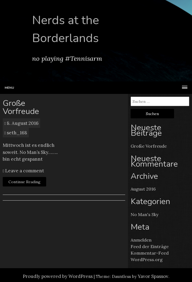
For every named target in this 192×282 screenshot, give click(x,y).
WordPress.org (147, 259)
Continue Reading (24, 181)
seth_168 (17, 133)
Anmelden (141, 240)
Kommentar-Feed (150, 253)
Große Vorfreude (21, 107)
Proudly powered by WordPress (58, 276)
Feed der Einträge (150, 246)
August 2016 (143, 189)
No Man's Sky (144, 214)
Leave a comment (24, 171)
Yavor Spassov (153, 276)
